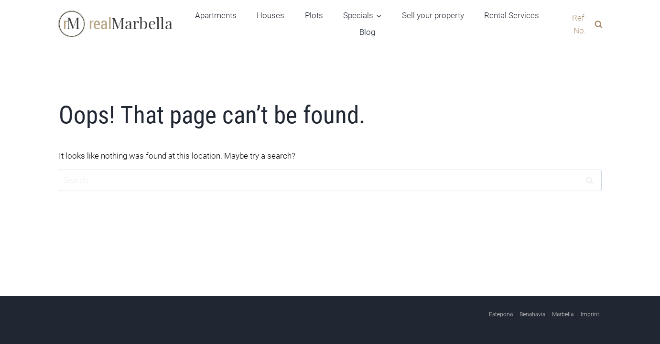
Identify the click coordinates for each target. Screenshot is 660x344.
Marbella (562, 314)
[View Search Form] (582, 24)
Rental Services (511, 15)
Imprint (590, 314)
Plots (314, 15)
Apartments (216, 15)
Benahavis (532, 314)
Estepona (501, 314)
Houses (270, 15)
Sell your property (433, 15)
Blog (367, 32)
